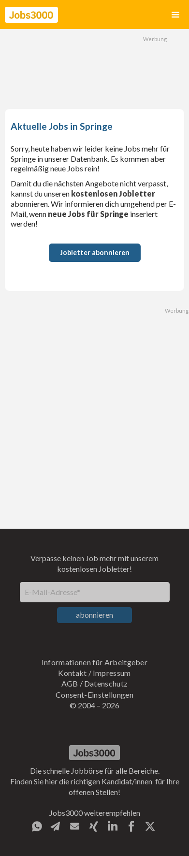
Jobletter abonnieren (95, 252)
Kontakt (72, 672)
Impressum (112, 672)
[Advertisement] (94, 68)
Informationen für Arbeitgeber (94, 662)
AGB (69, 683)
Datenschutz (106, 683)
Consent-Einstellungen (94, 694)
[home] (31, 15)
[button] (175, 15)
